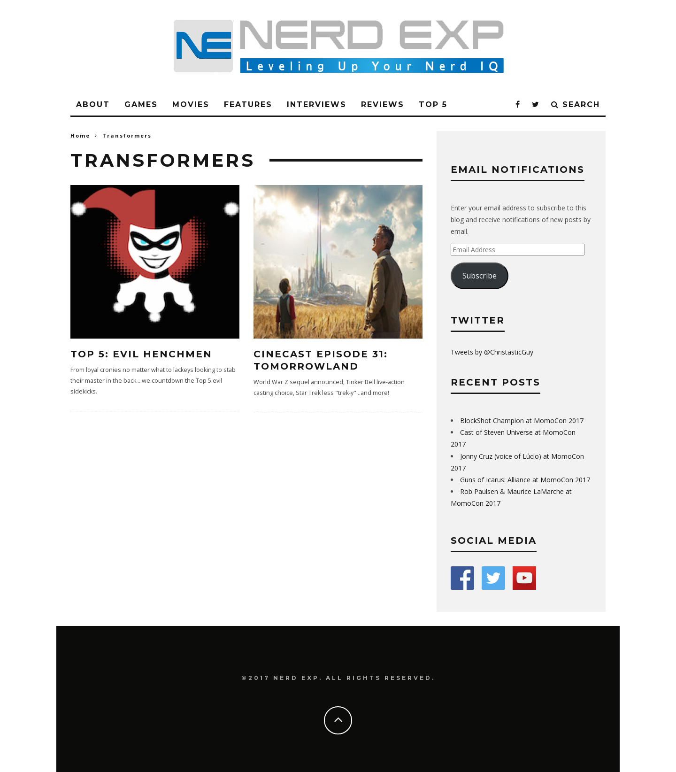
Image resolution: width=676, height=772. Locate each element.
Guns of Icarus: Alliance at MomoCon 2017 (525, 479)
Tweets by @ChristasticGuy (492, 351)
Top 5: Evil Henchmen (141, 354)
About (93, 104)
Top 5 (433, 104)
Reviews (382, 104)
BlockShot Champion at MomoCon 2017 (522, 420)
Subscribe (479, 275)
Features (248, 104)
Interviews (316, 104)
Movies (190, 104)
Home (80, 135)
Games (141, 104)
